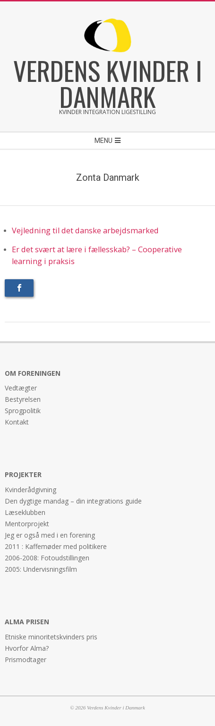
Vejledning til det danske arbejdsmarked (85, 230)
